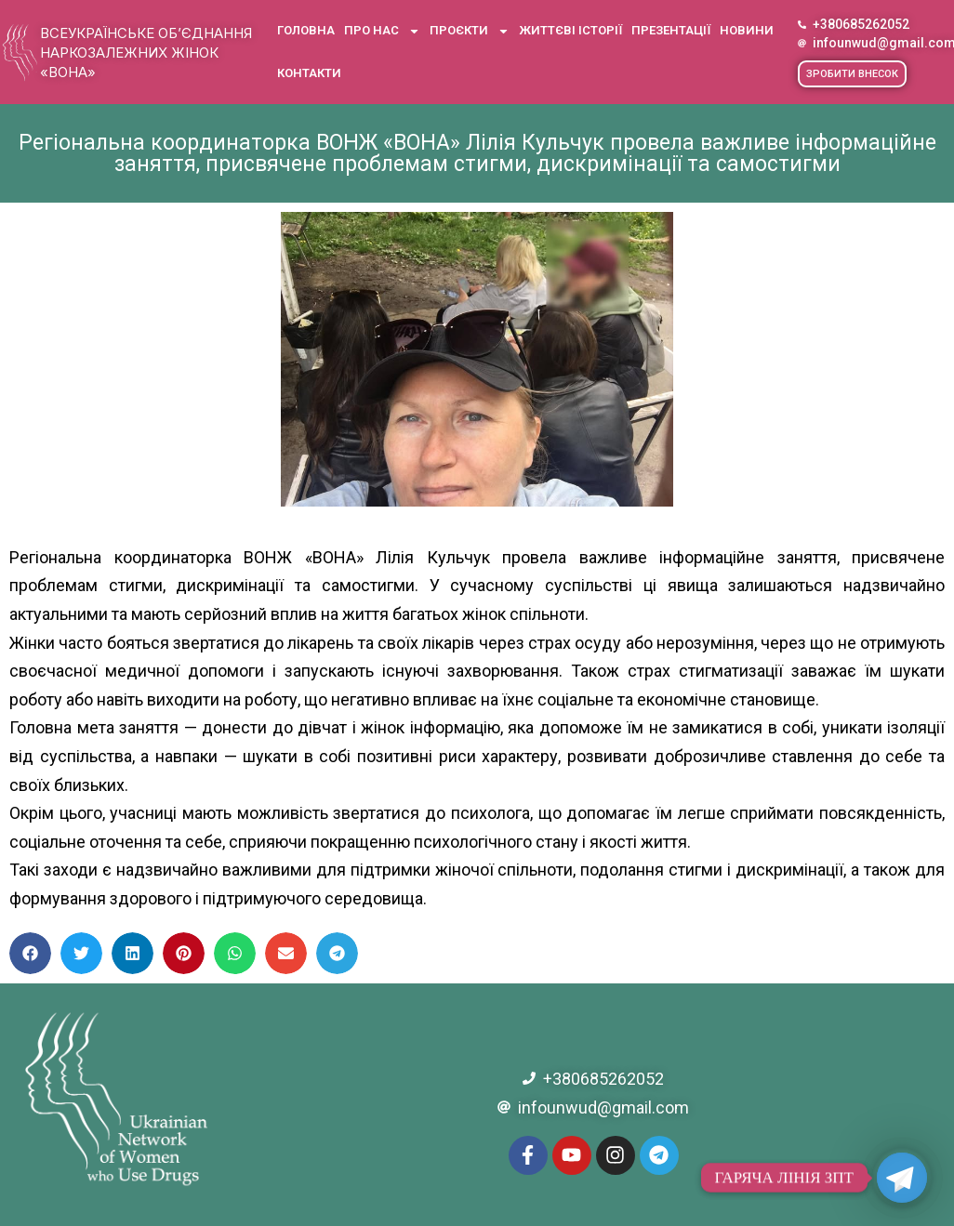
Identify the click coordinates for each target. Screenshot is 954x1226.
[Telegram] (902, 1178)
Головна (306, 30)
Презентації (670, 30)
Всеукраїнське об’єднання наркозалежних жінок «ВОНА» (146, 52)
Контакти (309, 73)
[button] (852, 73)
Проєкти (470, 31)
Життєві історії (570, 30)
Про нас (382, 31)
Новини (747, 30)
